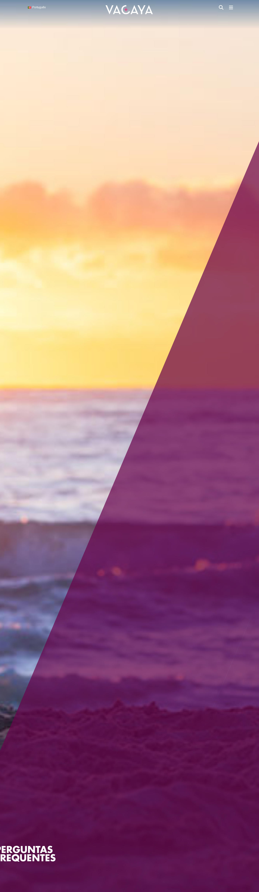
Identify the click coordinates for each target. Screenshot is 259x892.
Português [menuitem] (39, 7)
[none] (49, 7)
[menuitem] (49, 7)
